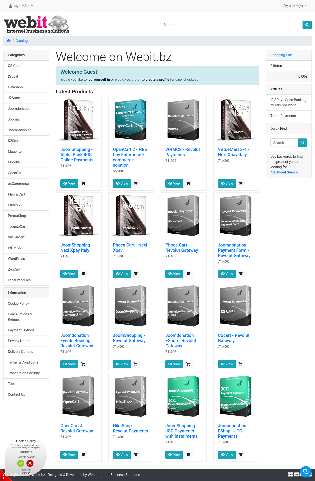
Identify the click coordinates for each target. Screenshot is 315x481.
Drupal (13, 76)
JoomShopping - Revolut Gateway (129, 338)
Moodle (14, 162)
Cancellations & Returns (20, 317)
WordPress (16, 259)
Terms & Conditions (23, 362)
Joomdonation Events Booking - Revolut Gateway (76, 340)
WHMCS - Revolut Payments (182, 152)
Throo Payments (283, 116)
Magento (15, 151)
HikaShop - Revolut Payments (130, 428)
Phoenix (14, 205)
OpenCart (15, 173)
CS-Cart (14, 66)
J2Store (14, 98)
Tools (12, 384)
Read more (26, 452)
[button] (21, 6)
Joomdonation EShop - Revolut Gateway (180, 340)
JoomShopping (20, 130)
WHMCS (14, 248)
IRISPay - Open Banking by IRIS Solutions (288, 102)
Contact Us (16, 394)
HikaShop (15, 87)
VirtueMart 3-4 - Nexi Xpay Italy (233, 152)
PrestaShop (17, 216)
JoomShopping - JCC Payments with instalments (181, 431)
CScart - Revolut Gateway (234, 338)
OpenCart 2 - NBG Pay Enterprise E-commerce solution (130, 157)
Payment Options (21, 330)
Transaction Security (24, 373)
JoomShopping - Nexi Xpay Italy (76, 247)
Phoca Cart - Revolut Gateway (181, 247)
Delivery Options (20, 352)
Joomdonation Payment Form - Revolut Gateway (234, 250)
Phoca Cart (16, 194)
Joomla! (14, 119)
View (69, 183)
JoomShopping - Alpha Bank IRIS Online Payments (76, 155)
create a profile (157, 79)
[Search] (232, 25)
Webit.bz (38, 475)
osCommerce (18, 184)
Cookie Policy (18, 303)
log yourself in (99, 79)
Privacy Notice (19, 341)
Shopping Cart (281, 55)
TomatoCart (17, 226)
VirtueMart (16, 237)
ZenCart (14, 269)
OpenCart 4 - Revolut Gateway (76, 428)
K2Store (14, 141)
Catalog (22, 41)
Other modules (19, 280)
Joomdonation (19, 109)
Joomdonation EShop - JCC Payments (232, 431)
